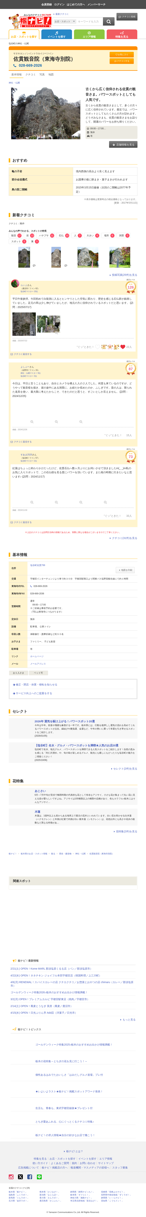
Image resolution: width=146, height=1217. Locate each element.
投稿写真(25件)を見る (123, 274)
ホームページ (37, 656)
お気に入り (121, 54)
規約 (74, 1163)
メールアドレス (38, 663)
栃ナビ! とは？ (73, 1151)
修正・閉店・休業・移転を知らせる (34, 684)
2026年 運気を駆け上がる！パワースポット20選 (65, 721)
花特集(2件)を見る (125, 831)
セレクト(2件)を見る (123, 768)
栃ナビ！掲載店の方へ (55, 1167)
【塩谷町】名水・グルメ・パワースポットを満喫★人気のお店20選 (77, 745)
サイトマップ (106, 1163)
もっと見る (127, 1019)
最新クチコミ (61, 14)
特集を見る (121, 35)
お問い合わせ (87, 1163)
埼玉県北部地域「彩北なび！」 (84, 1201)
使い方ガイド (40, 1163)
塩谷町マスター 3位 (29, 376)
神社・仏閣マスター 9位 (31, 373)
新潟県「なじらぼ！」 (50, 1195)
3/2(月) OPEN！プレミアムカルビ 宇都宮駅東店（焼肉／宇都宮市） (50, 999)
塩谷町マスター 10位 (29, 291)
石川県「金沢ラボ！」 (19, 1201)
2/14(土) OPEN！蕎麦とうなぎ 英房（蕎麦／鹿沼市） (42, 1006)
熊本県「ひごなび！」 (50, 1192)
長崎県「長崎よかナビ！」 (113, 1192)
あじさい (40, 791)
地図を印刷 (125, 570)
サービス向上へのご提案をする (32, 693)
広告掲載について (28, 1167)
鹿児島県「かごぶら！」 (51, 1201)
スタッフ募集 (120, 1167)
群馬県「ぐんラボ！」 (19, 1198)
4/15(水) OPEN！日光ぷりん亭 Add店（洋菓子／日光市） (44, 1012)
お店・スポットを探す (24, 35)
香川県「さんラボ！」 (50, 1198)
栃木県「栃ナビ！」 (18, 1192)
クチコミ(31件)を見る (123, 538)
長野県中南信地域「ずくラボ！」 (116, 1195)
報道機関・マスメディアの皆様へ (89, 1167)
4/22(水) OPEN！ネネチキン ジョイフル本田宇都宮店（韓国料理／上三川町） (56, 975)
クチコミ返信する (21, 354)
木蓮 (37, 811)
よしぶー (25, 367)
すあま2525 (26, 454)
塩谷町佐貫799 (37, 565)
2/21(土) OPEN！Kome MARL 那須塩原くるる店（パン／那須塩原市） (52, 968)
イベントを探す (56, 35)
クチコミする (121, 61)
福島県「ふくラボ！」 (19, 1195)
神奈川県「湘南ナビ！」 (81, 1198)
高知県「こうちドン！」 (112, 1201)
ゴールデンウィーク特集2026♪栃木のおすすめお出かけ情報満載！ (49, 992)
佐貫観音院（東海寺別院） (44, 59)
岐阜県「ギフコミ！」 (80, 1195)
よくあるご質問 (60, 1163)
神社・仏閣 (14, 82)
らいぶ (24, 285)
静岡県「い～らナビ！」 (112, 1198)
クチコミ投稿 (127, 16)
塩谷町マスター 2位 (29, 461)
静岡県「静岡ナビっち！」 (82, 1192)
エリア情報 (89, 35)
